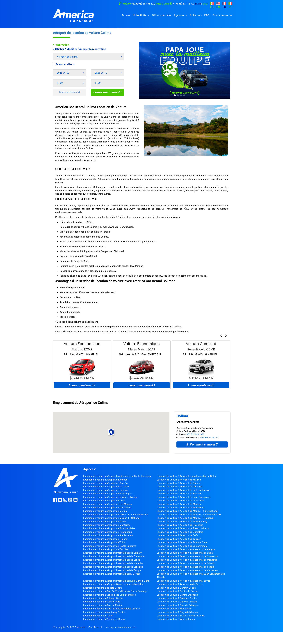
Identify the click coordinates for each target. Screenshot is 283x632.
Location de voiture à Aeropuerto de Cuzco (179, 584)
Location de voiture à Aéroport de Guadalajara (107, 493)
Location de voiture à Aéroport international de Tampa (112, 570)
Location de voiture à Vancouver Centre (104, 619)
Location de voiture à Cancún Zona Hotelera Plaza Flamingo (115, 591)
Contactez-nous (222, 15)
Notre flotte (140, 15)
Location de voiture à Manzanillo (174, 608)
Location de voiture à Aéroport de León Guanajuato (184, 497)
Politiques (196, 15)
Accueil (126, 15)
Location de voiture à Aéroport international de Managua (187, 559)
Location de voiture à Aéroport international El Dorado (112, 573)
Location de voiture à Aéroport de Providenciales (109, 528)
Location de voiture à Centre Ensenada (177, 594)
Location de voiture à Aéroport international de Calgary (112, 552)
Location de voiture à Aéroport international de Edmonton (114, 556)
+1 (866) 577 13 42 (183, 3)
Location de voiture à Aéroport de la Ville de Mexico (110, 497)
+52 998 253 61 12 (209, 437)
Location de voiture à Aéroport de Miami (104, 521)
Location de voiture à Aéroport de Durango (179, 486)
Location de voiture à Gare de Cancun (177, 601)
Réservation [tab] (61, 44)
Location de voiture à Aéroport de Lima (104, 500)
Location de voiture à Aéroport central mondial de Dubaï (186, 476)
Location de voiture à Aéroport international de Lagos (111, 559)
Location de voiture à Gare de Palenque (178, 605)
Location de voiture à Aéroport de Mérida (105, 511)
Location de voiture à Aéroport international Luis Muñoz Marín (116, 580)
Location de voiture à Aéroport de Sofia (177, 535)
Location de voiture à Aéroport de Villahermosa (182, 546)
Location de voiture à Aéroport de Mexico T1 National (111, 518)
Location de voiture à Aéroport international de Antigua (186, 549)
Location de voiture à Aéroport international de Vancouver (187, 570)
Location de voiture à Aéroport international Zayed (183, 580)
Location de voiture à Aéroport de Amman (105, 479)
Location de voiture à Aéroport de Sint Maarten (108, 535)
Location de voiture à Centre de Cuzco (177, 591)
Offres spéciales (161, 15)
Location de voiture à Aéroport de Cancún (105, 483)
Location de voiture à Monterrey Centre (104, 612)
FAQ (206, 15)
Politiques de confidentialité (120, 628)
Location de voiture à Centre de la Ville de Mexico (109, 594)
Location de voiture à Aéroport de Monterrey (106, 525)
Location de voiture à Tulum (98, 615)
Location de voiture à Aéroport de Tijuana (105, 539)
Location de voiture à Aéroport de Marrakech (180, 507)
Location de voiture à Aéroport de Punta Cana (107, 532)
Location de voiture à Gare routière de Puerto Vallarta (111, 608)
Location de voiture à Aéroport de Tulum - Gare (182, 542)
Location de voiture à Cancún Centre (176, 587)
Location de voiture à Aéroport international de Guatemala (187, 556)
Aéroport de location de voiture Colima (82, 33)
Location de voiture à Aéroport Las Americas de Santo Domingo (117, 476)
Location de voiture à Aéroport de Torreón (179, 539)
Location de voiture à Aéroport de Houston (179, 493)
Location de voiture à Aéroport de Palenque (180, 525)
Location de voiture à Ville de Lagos (176, 619)
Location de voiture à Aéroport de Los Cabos (180, 500)
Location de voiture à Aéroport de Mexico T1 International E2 (115, 514)
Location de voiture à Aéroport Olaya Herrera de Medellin (113, 584)
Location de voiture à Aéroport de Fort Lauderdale (183, 490)
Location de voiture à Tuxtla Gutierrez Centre (180, 615)
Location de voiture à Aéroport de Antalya (179, 479)
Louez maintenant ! (107, 92)
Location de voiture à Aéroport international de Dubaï (185, 552)
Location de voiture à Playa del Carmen (178, 612)
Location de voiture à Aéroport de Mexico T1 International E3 (189, 514)
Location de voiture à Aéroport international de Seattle (185, 566)
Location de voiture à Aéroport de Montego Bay (182, 521)
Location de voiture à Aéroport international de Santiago (113, 566)
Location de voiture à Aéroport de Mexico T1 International (187, 511)
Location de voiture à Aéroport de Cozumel (106, 486)
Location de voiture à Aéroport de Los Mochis (107, 504)
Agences (179, 15)
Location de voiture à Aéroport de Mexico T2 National (185, 518)
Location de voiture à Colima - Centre (103, 598)
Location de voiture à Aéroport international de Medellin (113, 563)
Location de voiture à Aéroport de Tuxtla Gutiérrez (109, 546)
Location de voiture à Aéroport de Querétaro (180, 532)
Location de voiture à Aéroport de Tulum (104, 542)
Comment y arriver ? (202, 444)
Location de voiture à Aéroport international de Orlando (186, 563)
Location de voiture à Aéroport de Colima (178, 483)
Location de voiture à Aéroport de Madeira (179, 504)
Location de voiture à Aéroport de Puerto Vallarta (183, 528)
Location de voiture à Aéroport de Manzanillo (107, 507)
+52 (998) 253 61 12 (142, 3)
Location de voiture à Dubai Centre (101, 601)
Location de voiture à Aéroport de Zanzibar (106, 549)
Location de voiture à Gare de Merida (102, 605)
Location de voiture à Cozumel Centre (177, 598)
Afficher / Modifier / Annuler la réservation (79, 49)
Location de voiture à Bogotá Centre (102, 587)
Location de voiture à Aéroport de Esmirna (105, 490)
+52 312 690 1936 (195, 434)
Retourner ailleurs (64, 64)
